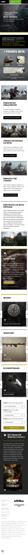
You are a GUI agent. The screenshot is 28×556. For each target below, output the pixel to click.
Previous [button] (1, 314)
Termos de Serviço (4, 505)
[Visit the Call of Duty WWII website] (3, 2)
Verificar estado (10, 155)
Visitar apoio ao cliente (12, 117)
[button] (2, 550)
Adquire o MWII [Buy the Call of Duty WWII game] (15, 2)
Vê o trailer (9, 282)
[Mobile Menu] (26, 1)
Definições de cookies (5, 515)
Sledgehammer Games (19, 507)
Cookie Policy (5, 512)
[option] (14, 314)
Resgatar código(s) (11, 195)
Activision (19, 501)
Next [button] (27, 314)
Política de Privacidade (5, 509)
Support (3, 518)
